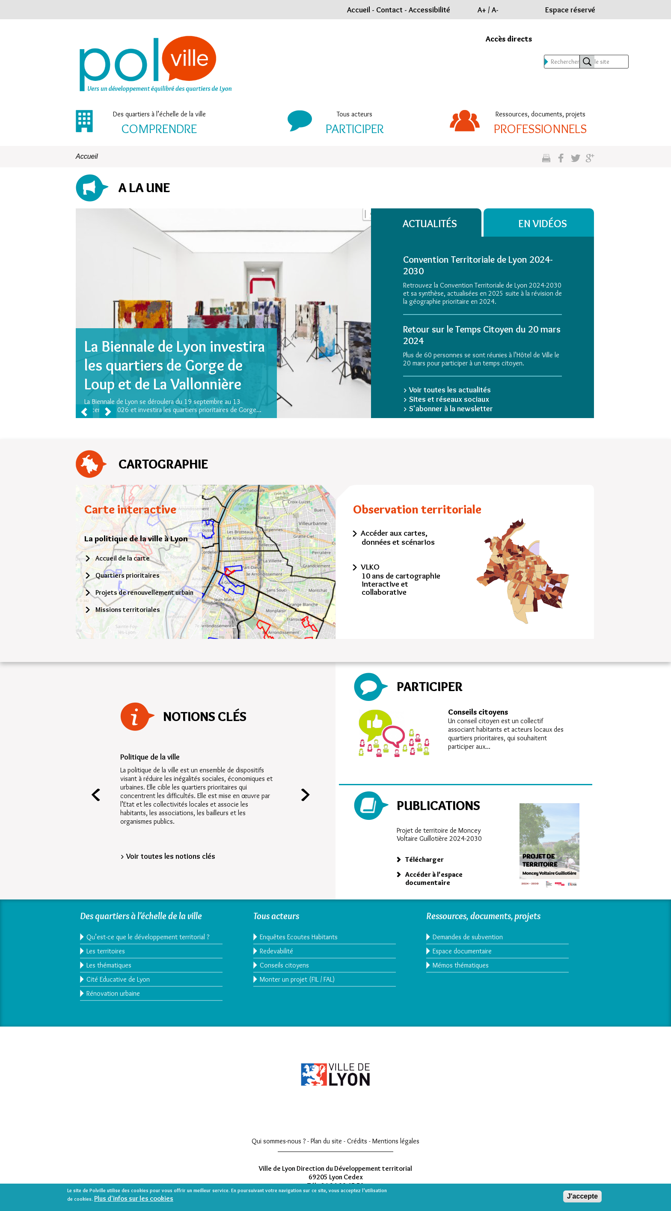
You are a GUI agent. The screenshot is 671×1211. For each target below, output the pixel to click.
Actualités (432, 223)
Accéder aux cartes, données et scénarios (398, 537)
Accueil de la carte (122, 558)
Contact (389, 10)
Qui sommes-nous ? (279, 1149)
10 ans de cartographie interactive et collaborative (401, 584)
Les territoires (105, 959)
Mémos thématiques (461, 965)
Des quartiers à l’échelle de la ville (159, 114)
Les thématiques (108, 973)
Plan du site (326, 1149)
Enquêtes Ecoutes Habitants (299, 937)
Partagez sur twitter (575, 161)
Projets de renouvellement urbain (144, 592)
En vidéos (545, 223)
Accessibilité (429, 10)
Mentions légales (395, 1149)
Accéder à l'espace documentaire (434, 878)
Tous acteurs (354, 114)
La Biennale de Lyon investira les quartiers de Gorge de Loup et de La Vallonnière (174, 365)
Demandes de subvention (468, 937)
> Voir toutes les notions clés (167, 856)
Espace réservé (570, 10)
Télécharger (424, 859)
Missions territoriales (127, 610)
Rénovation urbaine (113, 1001)
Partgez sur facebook (560, 161)
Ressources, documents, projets (540, 114)
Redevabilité (276, 951)
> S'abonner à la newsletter (448, 408)
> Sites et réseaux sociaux (446, 399)
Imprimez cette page (546, 161)
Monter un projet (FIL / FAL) (297, 979)
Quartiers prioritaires (127, 575)
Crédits (357, 1149)
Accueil (358, 10)
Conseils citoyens (478, 712)
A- (495, 10)
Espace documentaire (462, 951)
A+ (482, 10)
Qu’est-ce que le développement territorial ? (145, 941)
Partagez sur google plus (590, 161)
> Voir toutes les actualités (447, 390)
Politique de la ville (150, 757)
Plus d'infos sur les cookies (133, 1198)
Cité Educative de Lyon (118, 987)
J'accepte (582, 1196)
